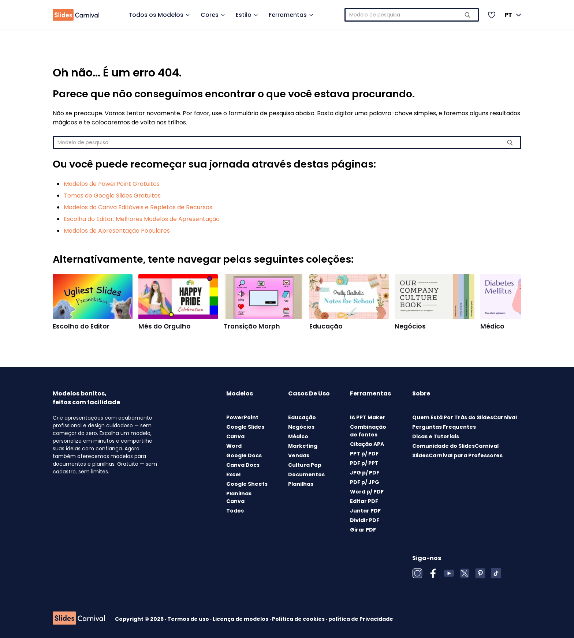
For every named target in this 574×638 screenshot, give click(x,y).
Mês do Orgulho (164, 326)
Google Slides (245, 427)
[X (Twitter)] (464, 573)
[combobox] (411, 15)
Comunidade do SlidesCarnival (455, 446)
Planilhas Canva (238, 497)
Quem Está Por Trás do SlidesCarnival (464, 417)
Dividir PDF (364, 520)
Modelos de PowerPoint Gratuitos (112, 184)
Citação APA (367, 444)
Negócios (410, 326)
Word (234, 446)
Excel (233, 474)
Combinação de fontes (368, 430)
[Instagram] (417, 573)
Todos (235, 510)
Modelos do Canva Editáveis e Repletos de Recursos (138, 207)
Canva (235, 436)
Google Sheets (247, 484)
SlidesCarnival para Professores (457, 455)
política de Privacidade (360, 619)
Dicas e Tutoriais (435, 436)
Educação (326, 326)
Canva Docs (243, 465)
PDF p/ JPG (364, 482)
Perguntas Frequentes (444, 427)
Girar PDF (363, 529)
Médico (492, 326)
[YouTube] (449, 573)
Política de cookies (299, 619)
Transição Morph (252, 326)
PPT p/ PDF (364, 453)
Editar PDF (364, 501)
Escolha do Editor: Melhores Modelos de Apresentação (142, 219)
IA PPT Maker (367, 417)
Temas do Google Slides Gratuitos (112, 195)
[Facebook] (433, 573)
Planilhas (300, 484)
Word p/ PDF (367, 491)
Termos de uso (188, 619)
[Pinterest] (480, 573)
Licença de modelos (241, 619)
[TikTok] (496, 573)
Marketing (302, 446)
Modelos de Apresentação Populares (117, 230)
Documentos (306, 474)
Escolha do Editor (81, 326)
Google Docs (244, 455)
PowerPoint (242, 417)
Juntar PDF (365, 510)
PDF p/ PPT (364, 463)
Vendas (298, 455)
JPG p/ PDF (364, 472)
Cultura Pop (304, 465)
